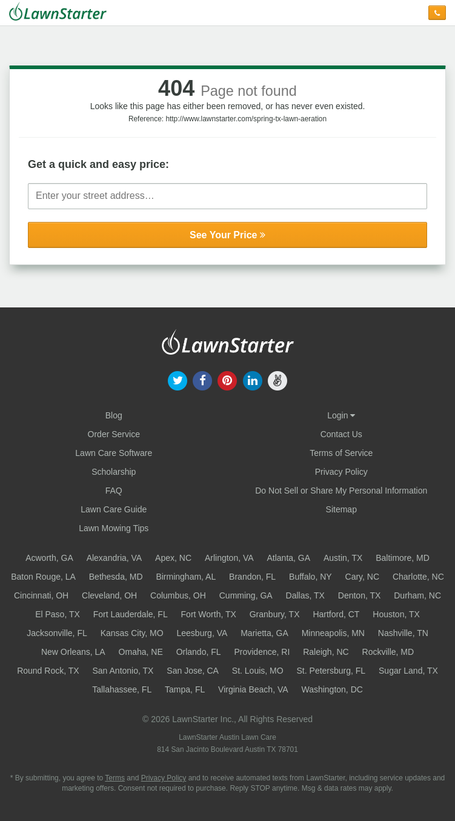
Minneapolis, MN (333, 633)
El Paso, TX (57, 614)
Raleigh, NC (325, 652)
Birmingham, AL (186, 576)
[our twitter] (177, 379)
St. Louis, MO (258, 670)
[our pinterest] (227, 379)
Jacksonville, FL (57, 633)
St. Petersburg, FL (331, 670)
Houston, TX (396, 614)
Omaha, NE (141, 652)
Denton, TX (359, 595)
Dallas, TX (305, 595)
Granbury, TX (275, 614)
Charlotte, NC (418, 576)
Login (341, 415)
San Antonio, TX (123, 670)
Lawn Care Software (113, 453)
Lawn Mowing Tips (113, 528)
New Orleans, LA (73, 652)
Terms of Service (341, 453)
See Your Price (227, 235)
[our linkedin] (252, 379)
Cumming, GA (246, 595)
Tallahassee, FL (121, 689)
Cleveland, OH (109, 595)
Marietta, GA (264, 633)
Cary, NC (362, 576)
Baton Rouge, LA (43, 576)
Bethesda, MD (116, 576)
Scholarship (113, 472)
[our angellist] (277, 379)
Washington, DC (331, 689)
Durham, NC (417, 595)
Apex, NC (173, 558)
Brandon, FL (252, 576)
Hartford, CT (336, 614)
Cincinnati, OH (41, 595)
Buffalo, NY (310, 576)
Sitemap (341, 509)
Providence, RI (262, 652)
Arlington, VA (229, 558)
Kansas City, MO (132, 633)
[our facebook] (202, 379)
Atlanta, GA (288, 558)
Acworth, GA (49, 558)
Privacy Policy (341, 472)
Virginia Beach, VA (253, 689)
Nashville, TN (403, 633)
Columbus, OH (178, 595)
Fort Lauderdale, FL (130, 614)
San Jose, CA (193, 670)
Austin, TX (343, 558)
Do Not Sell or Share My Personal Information (341, 490)
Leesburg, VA (202, 633)
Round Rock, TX (48, 670)
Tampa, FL (185, 689)
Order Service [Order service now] (114, 434)
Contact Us (341, 434)
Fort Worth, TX (208, 614)
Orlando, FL (198, 652)
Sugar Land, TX (408, 670)
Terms (115, 778)
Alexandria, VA (114, 558)
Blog (113, 415)
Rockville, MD (388, 652)
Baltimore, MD (403, 558)
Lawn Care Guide (114, 509)
